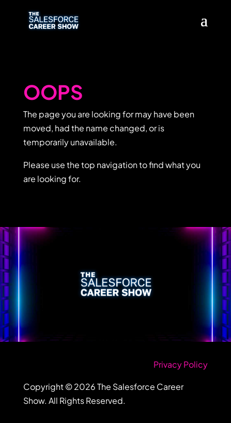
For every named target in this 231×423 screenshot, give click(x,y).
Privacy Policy (180, 364)
